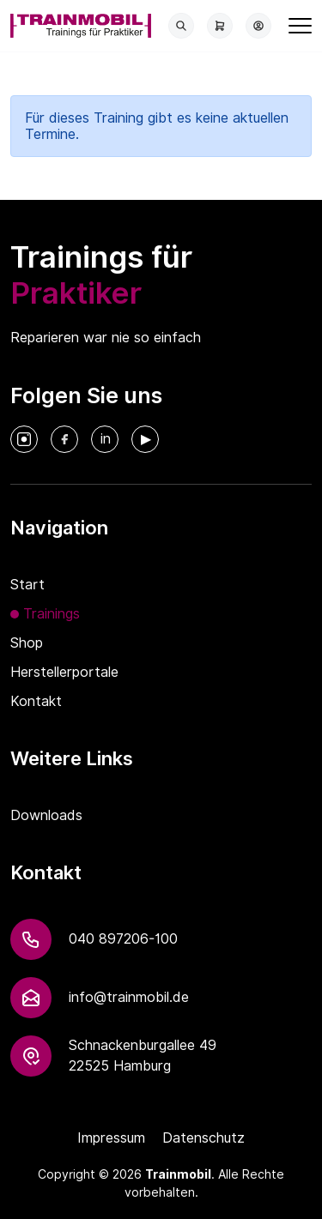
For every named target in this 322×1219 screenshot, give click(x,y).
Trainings (51, 614)
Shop (26, 643)
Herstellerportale (64, 672)
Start (27, 584)
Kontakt (36, 701)
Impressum (111, 1138)
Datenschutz (203, 1138)
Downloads (46, 815)
